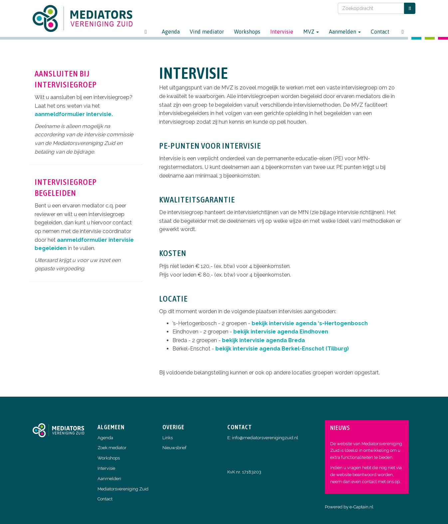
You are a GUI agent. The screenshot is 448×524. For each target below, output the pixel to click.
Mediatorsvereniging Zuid (123, 488)
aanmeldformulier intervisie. (74, 114)
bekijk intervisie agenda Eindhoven (280, 331)
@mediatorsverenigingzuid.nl (265, 437)
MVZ (311, 32)
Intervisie (281, 32)
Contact (380, 32)
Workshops (247, 32)
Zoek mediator (112, 447)
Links (167, 437)
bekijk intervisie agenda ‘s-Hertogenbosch (310, 323)
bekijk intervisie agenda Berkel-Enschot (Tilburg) (282, 348)
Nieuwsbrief (174, 447)
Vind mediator (207, 32)
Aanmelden (345, 32)
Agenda (171, 32)
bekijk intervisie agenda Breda (263, 340)
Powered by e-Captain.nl (349, 506)
